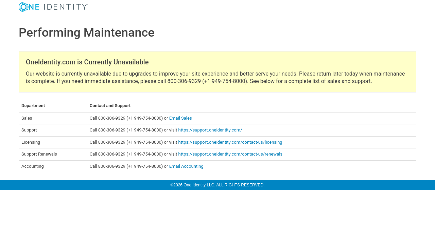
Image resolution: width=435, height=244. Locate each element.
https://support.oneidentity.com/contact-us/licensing (230, 142)
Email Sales (180, 118)
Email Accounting (186, 166)
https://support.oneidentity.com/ (210, 130)
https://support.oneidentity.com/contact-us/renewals (230, 154)
